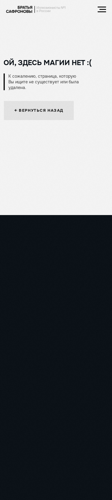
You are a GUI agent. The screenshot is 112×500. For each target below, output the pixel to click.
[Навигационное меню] (102, 10)
